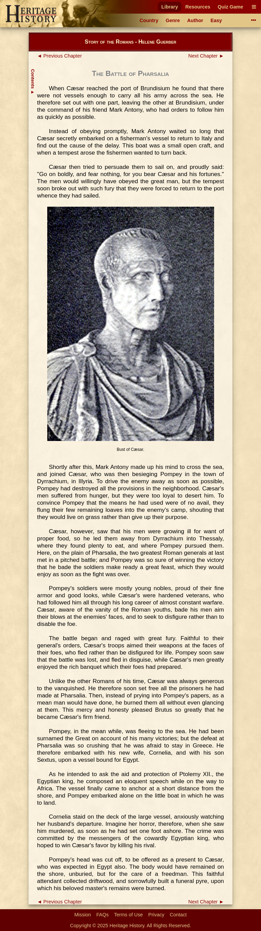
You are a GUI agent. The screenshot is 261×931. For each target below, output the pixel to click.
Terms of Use (128, 914)
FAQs (103, 914)
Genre (173, 20)
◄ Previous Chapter (59, 56)
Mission (82, 914)
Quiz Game (230, 7)
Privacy (156, 914)
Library (169, 7)
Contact (178, 914)
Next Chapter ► (206, 56)
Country (149, 20)
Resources (197, 7)
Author (195, 20)
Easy (216, 20)
